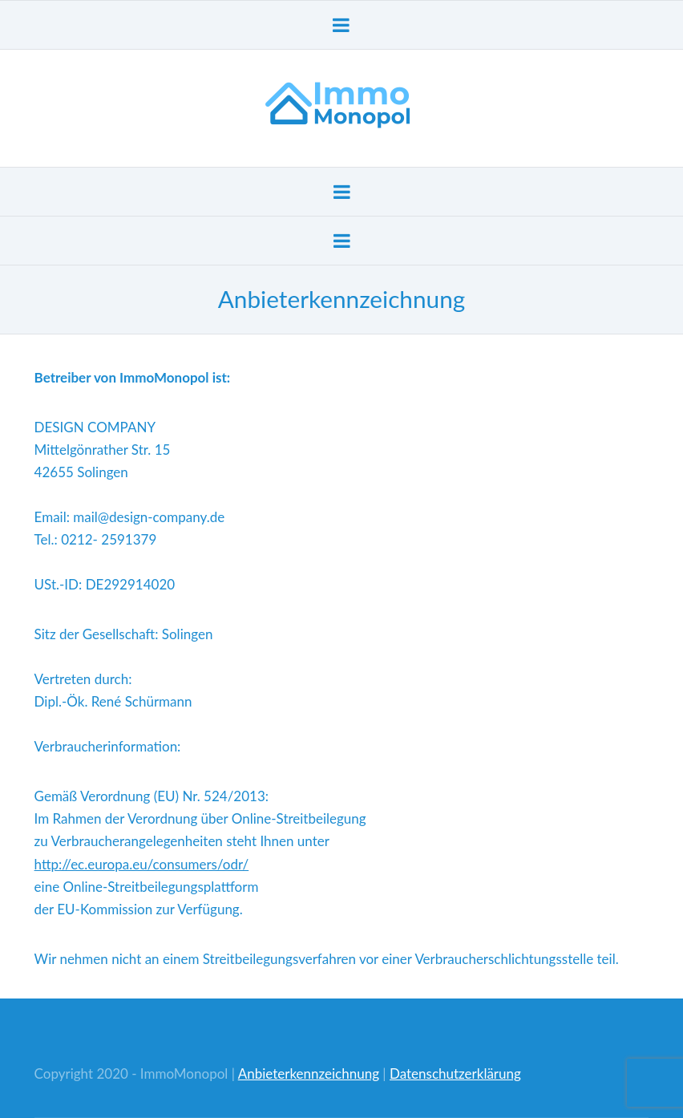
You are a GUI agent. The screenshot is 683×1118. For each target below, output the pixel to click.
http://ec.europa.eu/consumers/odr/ (141, 864)
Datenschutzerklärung (455, 1073)
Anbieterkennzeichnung (308, 1073)
